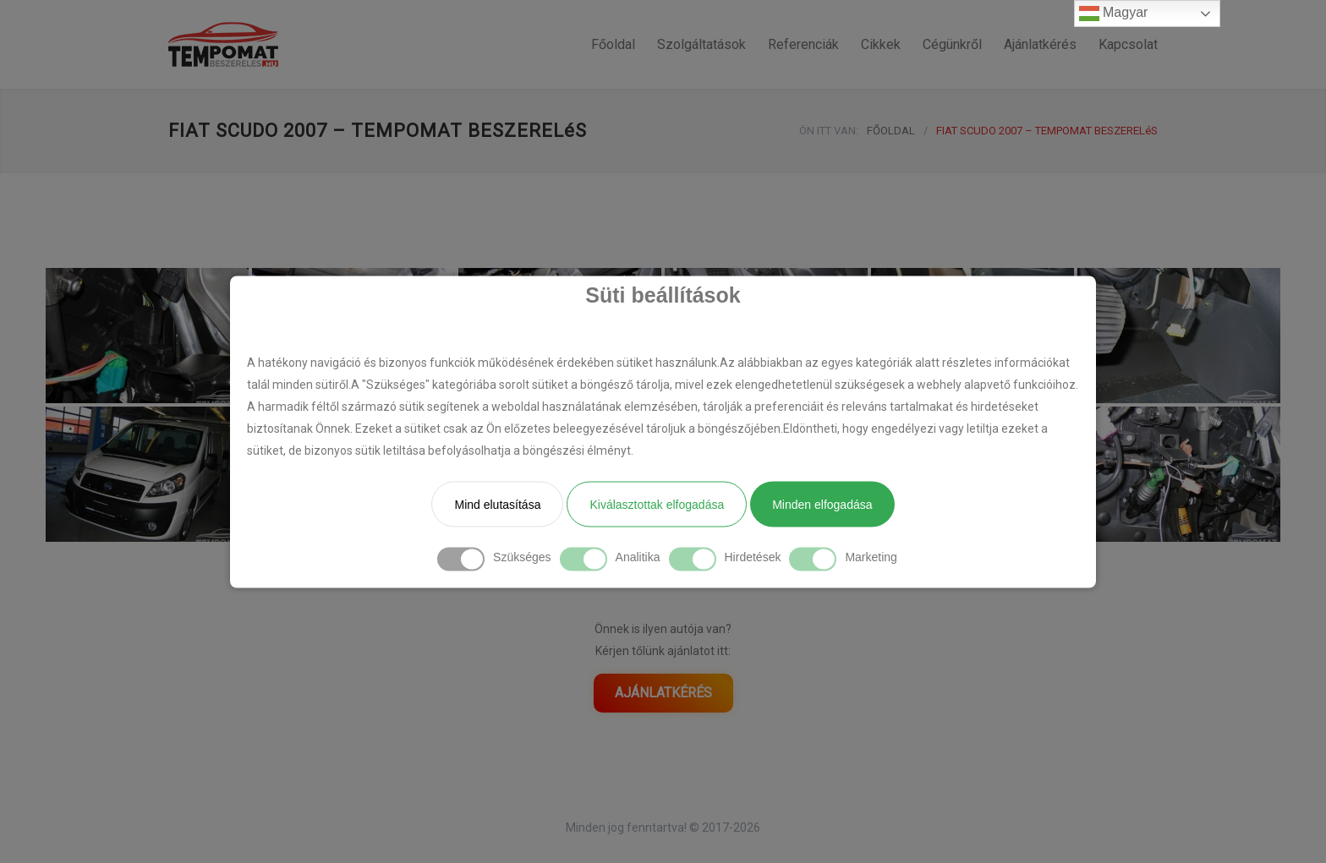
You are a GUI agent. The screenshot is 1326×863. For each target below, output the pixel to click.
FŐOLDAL (891, 130)
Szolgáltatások (701, 44)
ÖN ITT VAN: (828, 130)
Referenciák (803, 44)
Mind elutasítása (497, 504)
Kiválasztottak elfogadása (656, 504)
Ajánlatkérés (1040, 44)
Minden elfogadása (822, 504)
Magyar (1113, 13)
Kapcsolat (1128, 44)
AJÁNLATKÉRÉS (663, 693)
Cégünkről (952, 44)
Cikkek (881, 44)
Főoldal (613, 44)
